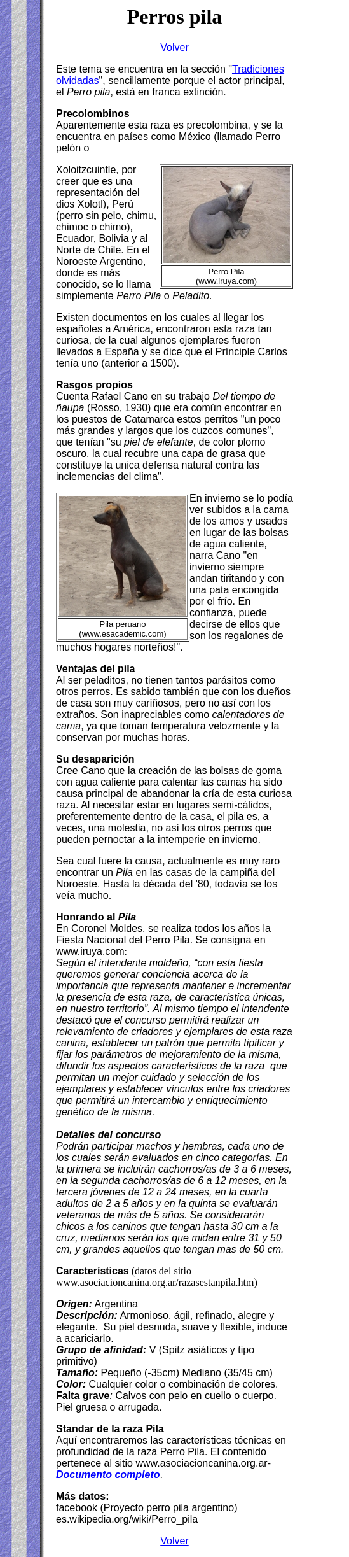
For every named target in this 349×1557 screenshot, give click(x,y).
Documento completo (108, 1474)
